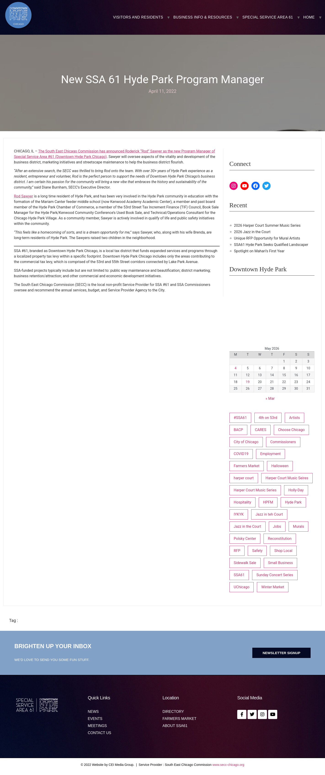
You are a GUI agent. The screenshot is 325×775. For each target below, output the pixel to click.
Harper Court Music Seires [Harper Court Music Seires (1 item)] (287, 478)
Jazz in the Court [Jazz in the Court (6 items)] (247, 526)
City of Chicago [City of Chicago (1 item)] (246, 442)
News (93, 712)
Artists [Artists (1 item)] (294, 417)
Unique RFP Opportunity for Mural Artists (267, 238)
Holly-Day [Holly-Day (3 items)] (296, 490)
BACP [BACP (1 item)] (238, 430)
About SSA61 (174, 726)
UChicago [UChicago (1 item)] (242, 587)
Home (309, 17)
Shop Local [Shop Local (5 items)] (283, 551)
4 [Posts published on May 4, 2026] (236, 368)
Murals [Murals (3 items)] (298, 526)
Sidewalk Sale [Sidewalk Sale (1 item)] (245, 563)
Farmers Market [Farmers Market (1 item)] (247, 466)
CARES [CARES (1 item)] (260, 430)
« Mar (270, 398)
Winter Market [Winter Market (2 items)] (272, 587)
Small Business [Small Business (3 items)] (280, 563)
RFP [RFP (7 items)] (237, 551)
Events (95, 719)
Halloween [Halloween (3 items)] (279, 466)
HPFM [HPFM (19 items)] (268, 502)
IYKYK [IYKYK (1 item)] (239, 514)
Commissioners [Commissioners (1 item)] (283, 442)
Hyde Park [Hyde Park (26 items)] (293, 502)
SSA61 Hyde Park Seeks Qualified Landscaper (271, 244)
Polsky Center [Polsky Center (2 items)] (245, 538)
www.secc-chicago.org (228, 765)
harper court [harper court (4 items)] (244, 478)
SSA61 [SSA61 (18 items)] (239, 575)
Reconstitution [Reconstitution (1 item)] (279, 538)
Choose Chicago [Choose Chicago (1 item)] (291, 430)
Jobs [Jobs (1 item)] (277, 526)
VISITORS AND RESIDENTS (138, 17)
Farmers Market (179, 719)
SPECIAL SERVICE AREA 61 (267, 17)
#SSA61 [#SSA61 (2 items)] (240, 417)
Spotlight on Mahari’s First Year (259, 251)
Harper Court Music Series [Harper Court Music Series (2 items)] (255, 490)
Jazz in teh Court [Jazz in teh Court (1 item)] (269, 514)
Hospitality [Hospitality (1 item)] (242, 502)
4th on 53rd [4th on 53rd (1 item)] (268, 417)
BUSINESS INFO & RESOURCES (203, 17)
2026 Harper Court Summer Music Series (267, 225)
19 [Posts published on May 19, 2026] (248, 382)
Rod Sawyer (23, 196)
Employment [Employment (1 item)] (270, 454)
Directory (173, 712)
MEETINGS (97, 726)
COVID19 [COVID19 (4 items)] (241, 454)
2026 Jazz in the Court (252, 232)
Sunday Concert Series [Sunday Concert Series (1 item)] (274, 575)
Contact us (99, 733)
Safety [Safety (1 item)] (257, 551)
